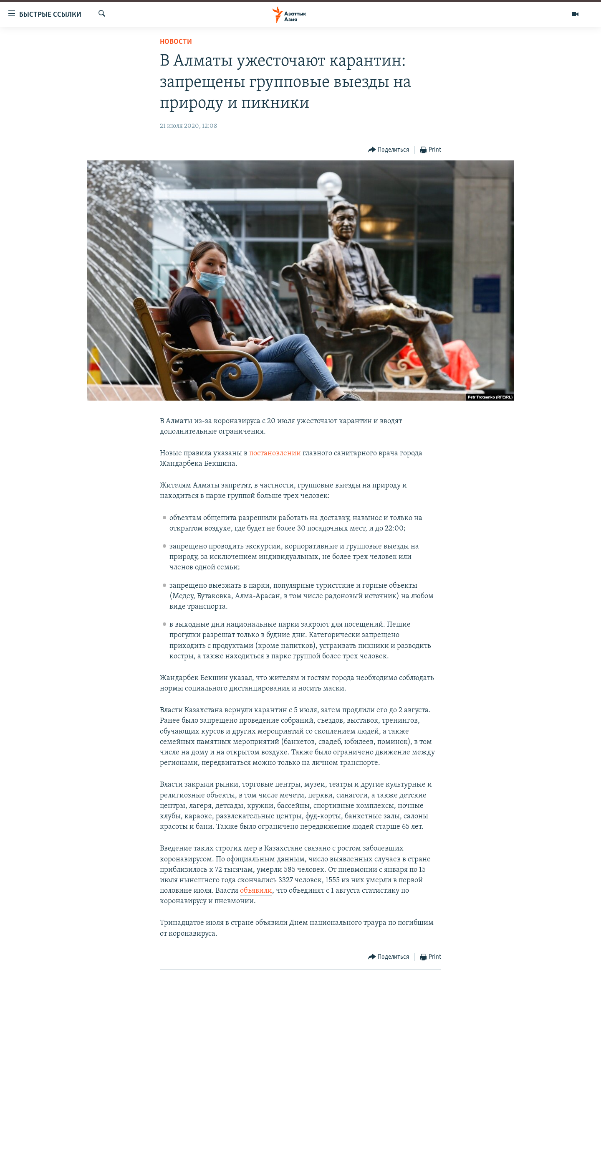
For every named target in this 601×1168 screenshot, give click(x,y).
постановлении (275, 453)
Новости (176, 42)
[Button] (388, 150)
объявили (256, 891)
